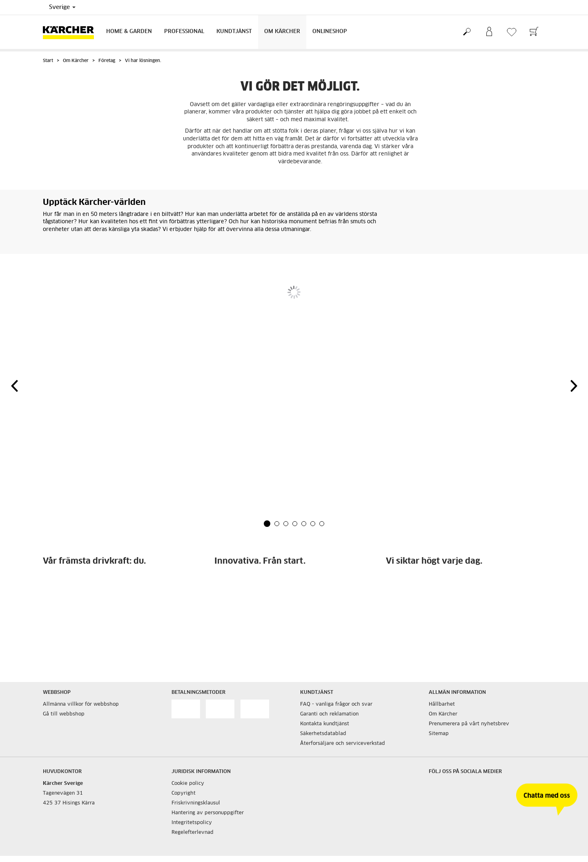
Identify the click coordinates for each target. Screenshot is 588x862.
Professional (184, 31)
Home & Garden (129, 31)
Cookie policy (188, 783)
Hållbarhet (442, 704)
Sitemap (439, 733)
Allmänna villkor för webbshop (81, 704)
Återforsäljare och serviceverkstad (342, 743)
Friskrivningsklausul (196, 803)
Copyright (184, 793)
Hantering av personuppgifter (208, 813)
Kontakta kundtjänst (324, 724)
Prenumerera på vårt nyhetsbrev (469, 724)
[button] (267, 523)
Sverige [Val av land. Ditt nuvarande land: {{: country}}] (62, 7)
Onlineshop (329, 31)
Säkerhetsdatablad (323, 733)
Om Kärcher (282, 31)
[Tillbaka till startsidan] (71, 32)
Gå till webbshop (64, 714)
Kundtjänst (234, 31)
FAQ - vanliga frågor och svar (336, 704)
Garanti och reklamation (329, 714)
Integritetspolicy (192, 822)
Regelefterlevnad (193, 832)
